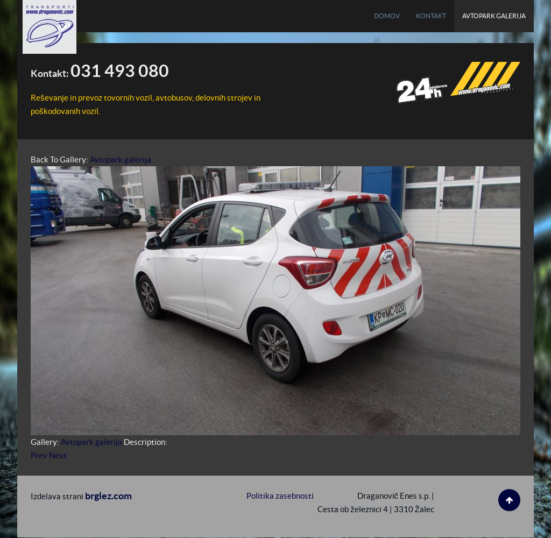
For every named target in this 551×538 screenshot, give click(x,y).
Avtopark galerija (120, 159)
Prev (39, 455)
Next (58, 455)
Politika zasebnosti (280, 495)
